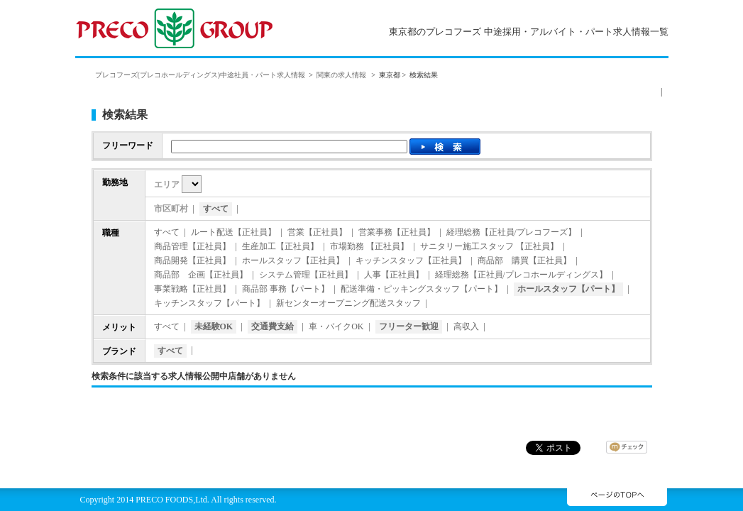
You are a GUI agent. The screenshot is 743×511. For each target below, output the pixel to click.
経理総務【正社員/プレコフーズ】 (511, 232)
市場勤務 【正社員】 (369, 246)
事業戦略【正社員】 (192, 289)
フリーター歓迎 (409, 326)
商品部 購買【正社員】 (524, 260)
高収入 (466, 326)
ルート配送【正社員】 (233, 232)
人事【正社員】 (394, 275)
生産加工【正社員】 (280, 246)
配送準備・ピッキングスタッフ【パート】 (421, 289)
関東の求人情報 (342, 75)
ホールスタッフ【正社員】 (293, 260)
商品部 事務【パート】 (285, 289)
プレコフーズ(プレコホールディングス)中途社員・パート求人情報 (200, 75)
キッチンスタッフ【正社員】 (411, 260)
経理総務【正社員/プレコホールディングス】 (521, 275)
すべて (216, 209)
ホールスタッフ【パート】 (568, 289)
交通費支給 (272, 326)
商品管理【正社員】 (192, 246)
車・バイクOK (336, 326)
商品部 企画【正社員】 (201, 275)
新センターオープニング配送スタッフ (348, 303)
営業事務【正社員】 (396, 232)
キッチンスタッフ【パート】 (209, 303)
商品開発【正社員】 (192, 260)
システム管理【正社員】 (306, 275)
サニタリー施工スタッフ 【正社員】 (489, 246)
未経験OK (213, 326)
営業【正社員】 (317, 232)
